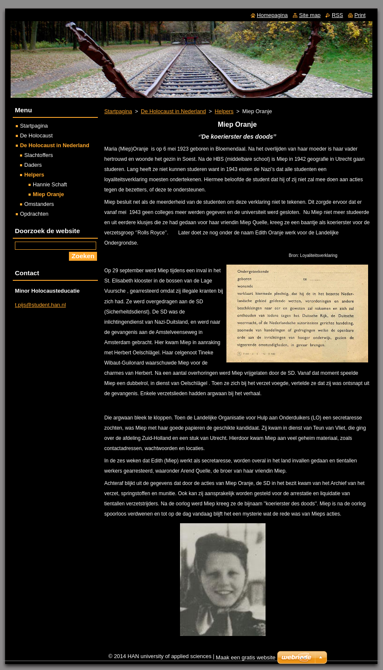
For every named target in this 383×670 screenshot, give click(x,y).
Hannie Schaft (50, 184)
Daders (33, 165)
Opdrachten (34, 214)
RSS (337, 15)
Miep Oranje (48, 194)
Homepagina (272, 15)
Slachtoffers (38, 155)
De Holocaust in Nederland (173, 111)
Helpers (224, 111)
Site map (310, 15)
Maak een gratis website (245, 657)
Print (360, 15)
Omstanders (39, 204)
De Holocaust (36, 135)
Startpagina (118, 111)
